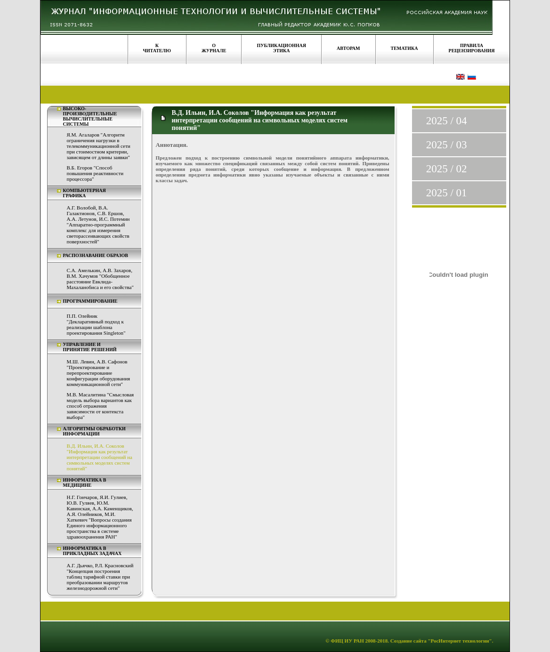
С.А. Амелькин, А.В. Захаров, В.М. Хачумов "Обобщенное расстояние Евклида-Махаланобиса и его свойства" (100, 278)
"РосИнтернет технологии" (459, 641)
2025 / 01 (446, 193)
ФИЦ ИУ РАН (347, 641)
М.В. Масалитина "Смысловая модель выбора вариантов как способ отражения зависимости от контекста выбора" (100, 406)
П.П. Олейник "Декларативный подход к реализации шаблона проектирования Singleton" (96, 324)
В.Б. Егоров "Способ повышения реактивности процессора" (95, 173)
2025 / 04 (446, 121)
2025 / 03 (446, 145)
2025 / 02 (446, 169)
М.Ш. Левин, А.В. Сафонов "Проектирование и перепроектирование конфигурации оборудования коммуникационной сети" (98, 373)
